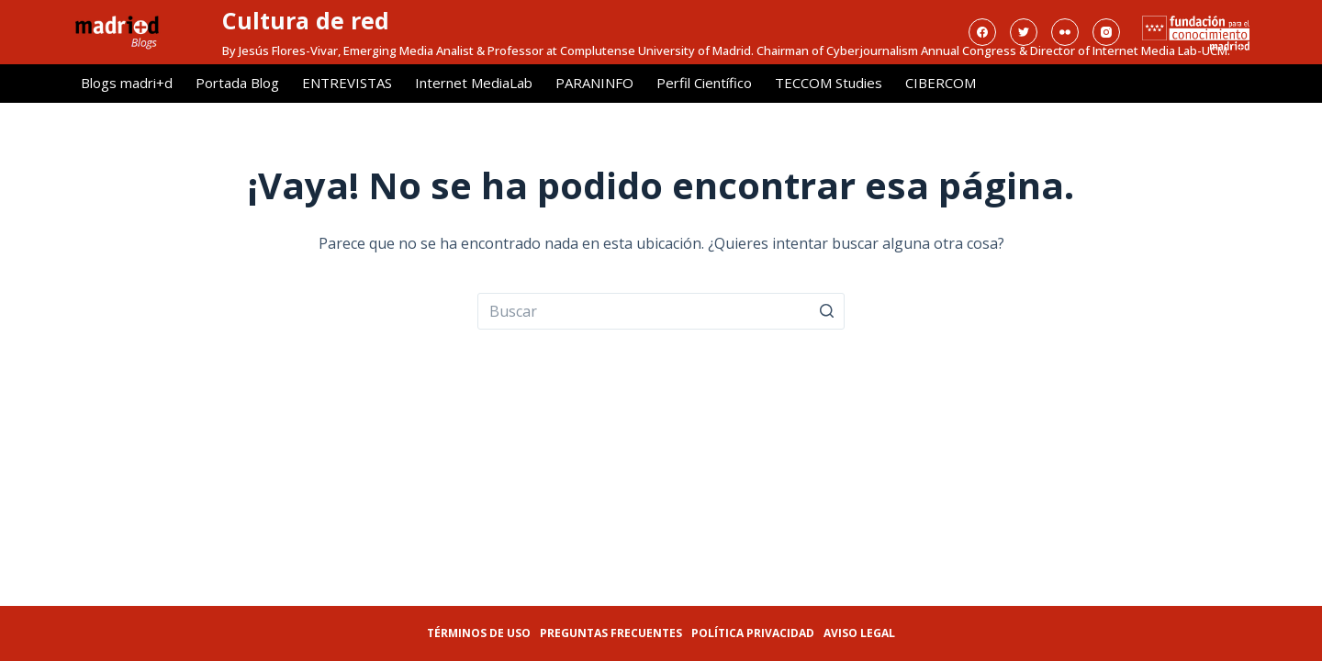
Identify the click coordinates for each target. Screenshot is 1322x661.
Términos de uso (479, 633)
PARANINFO (594, 82)
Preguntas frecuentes (611, 633)
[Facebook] (982, 32)
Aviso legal (859, 633)
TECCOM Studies (828, 82)
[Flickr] (1065, 32)
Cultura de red (305, 20)
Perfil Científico (704, 82)
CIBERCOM (940, 82)
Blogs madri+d (127, 82)
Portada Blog (237, 82)
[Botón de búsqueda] (826, 311)
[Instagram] (1106, 32)
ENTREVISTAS (347, 82)
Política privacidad (752, 633)
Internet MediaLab (473, 82)
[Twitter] (1023, 32)
